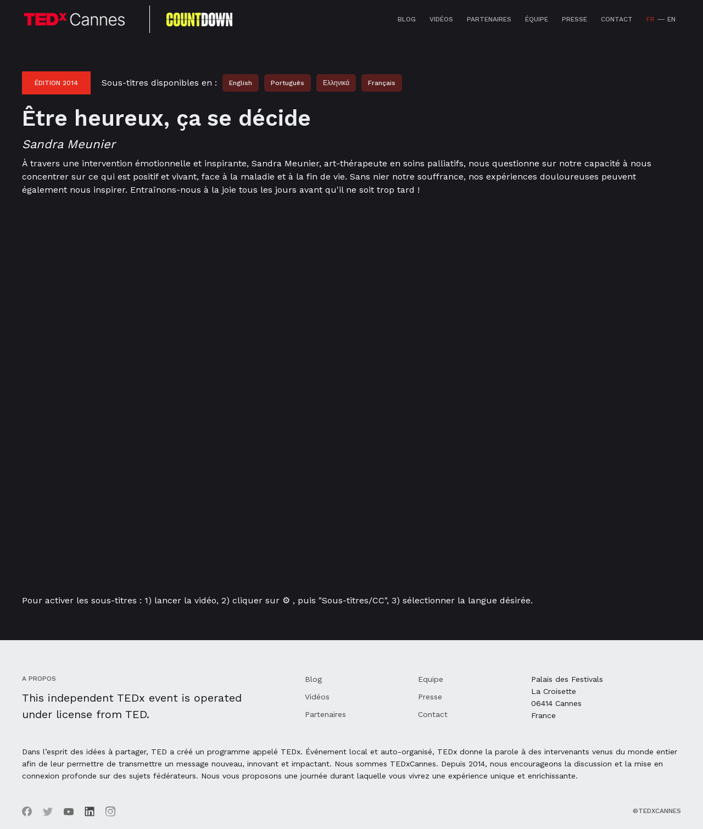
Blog (407, 19)
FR (650, 19)
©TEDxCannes (657, 811)
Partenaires (489, 19)
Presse (574, 19)
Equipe (430, 679)
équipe (536, 19)
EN (671, 19)
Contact (617, 19)
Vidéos (441, 19)
